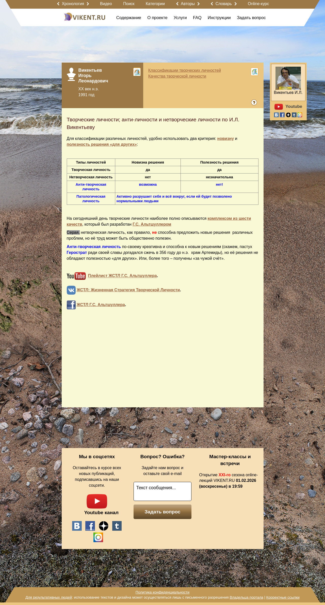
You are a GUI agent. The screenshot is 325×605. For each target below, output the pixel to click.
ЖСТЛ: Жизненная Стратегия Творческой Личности (128, 290)
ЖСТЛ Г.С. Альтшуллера (101, 304)
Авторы (188, 4)
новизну (225, 138)
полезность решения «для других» (102, 144)
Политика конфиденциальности (162, 592)
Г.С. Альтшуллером (152, 224)
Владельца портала (246, 597)
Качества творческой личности (177, 76)
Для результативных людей (48, 597)
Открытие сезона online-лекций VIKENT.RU (228, 481)
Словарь (224, 4)
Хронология (73, 4)
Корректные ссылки (283, 597)
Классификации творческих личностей (184, 70)
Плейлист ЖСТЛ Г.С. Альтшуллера (122, 276)
